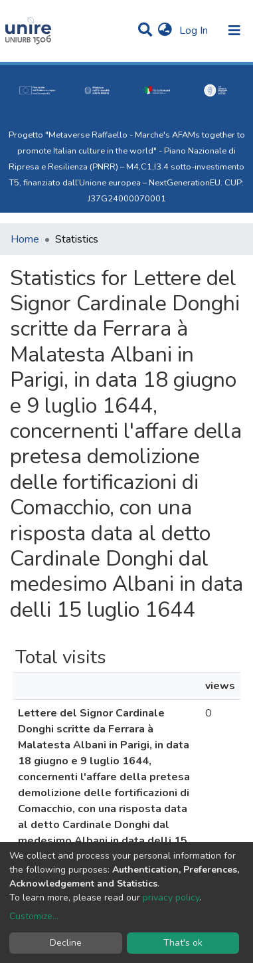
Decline (66, 942)
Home (25, 239)
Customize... (33, 916)
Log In (195, 30)
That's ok (183, 942)
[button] (165, 31)
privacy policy (171, 897)
